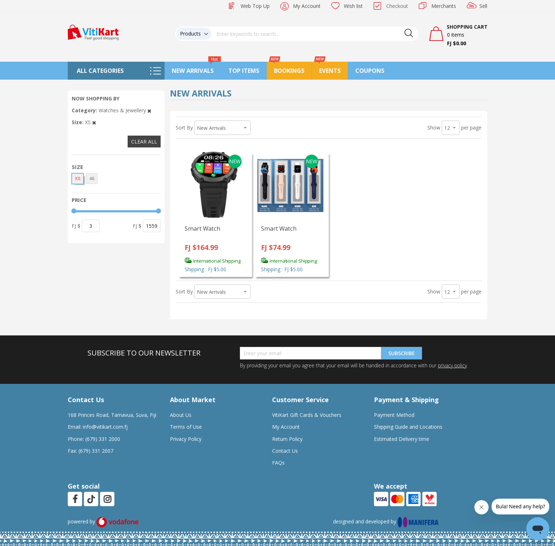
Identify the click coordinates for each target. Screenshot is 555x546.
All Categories (100, 71)
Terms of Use (186, 426)
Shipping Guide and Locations (408, 426)
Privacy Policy (185, 439)
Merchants (443, 6)
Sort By (184, 127)
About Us (180, 414)
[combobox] (314, 34)
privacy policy (452, 365)
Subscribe (401, 353)
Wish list (353, 6)
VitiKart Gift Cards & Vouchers (306, 414)
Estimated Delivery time (401, 439)
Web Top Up (255, 6)
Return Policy (287, 439)
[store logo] (93, 31)
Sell (483, 6)
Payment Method (394, 414)
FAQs (278, 462)
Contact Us (285, 450)
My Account (307, 6)
